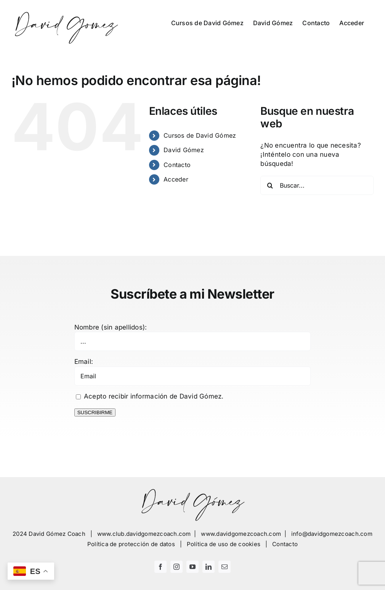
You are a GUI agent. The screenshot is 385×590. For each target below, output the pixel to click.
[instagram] (176, 567)
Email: (83, 361)
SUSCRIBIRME (95, 412)
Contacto (177, 165)
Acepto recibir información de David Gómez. (150, 396)
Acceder (176, 179)
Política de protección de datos (131, 544)
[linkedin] (208, 567)
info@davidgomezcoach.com (331, 533)
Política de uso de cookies (224, 544)
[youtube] (192, 567)
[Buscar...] (317, 185)
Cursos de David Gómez (200, 135)
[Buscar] (269, 185)
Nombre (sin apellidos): (110, 327)
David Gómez (184, 150)
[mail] (224, 567)
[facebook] (160, 567)
